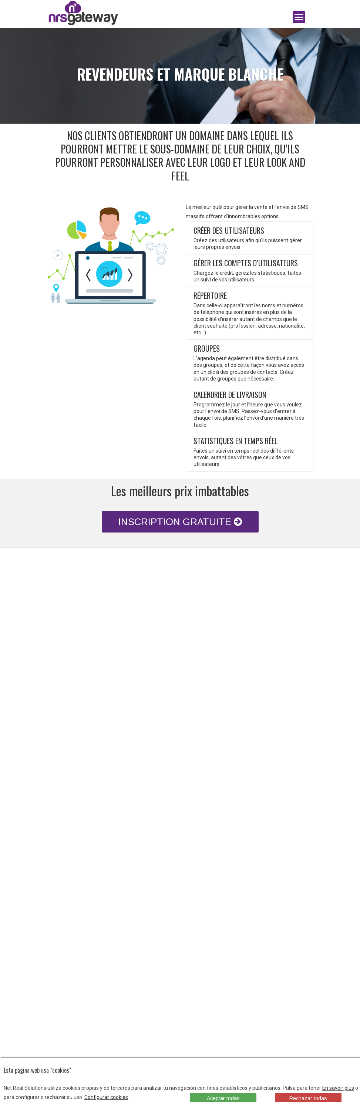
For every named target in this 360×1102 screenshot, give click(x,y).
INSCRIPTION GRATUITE (180, 521)
